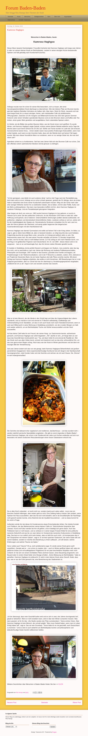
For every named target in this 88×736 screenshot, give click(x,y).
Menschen (27, 16)
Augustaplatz (68, 16)
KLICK (61, 684)
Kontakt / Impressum (25, 20)
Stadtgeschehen (39, 16)
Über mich (57, 16)
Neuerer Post (11, 702)
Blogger (54, 732)
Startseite (10, 16)
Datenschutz (11, 20)
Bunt (49, 16)
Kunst (18, 16)
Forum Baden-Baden (25, 8)
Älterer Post (77, 702)
